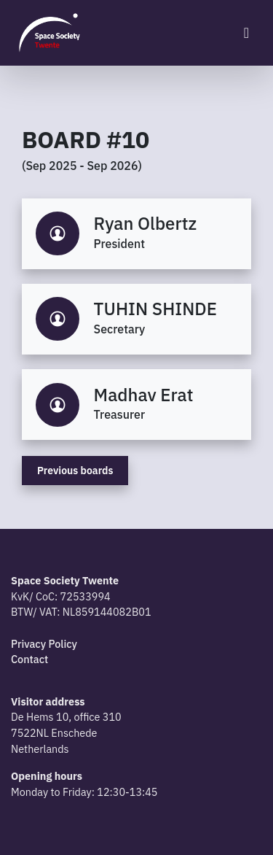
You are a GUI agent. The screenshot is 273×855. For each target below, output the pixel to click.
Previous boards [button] (75, 470)
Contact (29, 659)
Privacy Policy (44, 644)
